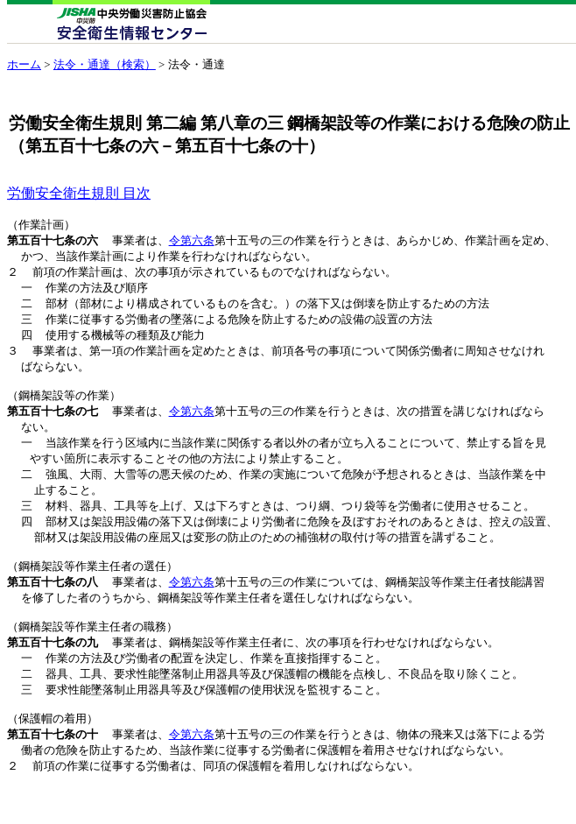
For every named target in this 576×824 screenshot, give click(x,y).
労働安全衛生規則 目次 (79, 193)
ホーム (24, 64)
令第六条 (191, 242)
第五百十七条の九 (52, 672)
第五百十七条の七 (52, 424)
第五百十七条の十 (52, 770)
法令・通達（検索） (104, 64)
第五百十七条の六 (52, 242)
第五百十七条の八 (52, 606)
